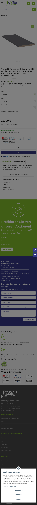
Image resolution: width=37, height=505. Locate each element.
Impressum (5, 486)
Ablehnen (18, 499)
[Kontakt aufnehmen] (35, 254)
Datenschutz (13, 486)
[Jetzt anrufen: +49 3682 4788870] (35, 250)
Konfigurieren (18, 494)
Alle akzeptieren (19, 490)
